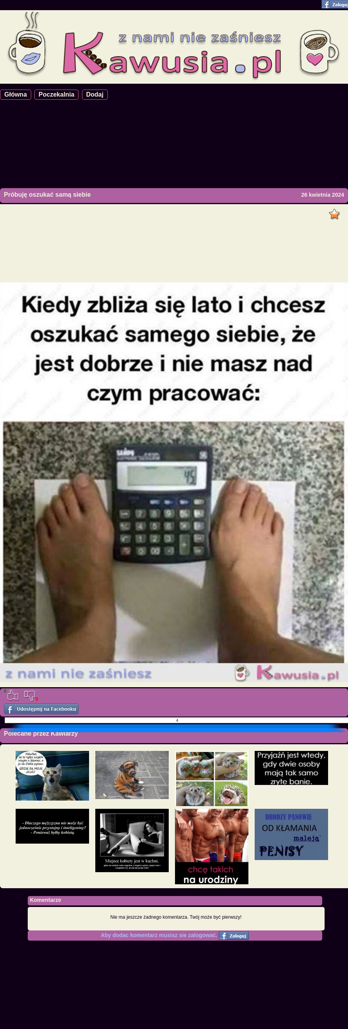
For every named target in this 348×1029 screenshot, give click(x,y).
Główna (15, 94)
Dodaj (95, 94)
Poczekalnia (57, 94)
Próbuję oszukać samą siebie (47, 194)
